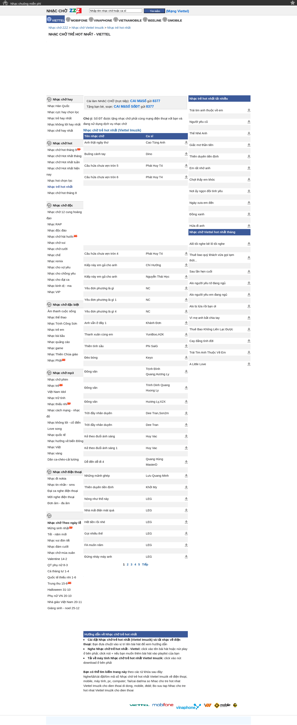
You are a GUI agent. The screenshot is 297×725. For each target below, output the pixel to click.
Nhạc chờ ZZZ (58, 27)
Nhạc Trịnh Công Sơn (62, 288)
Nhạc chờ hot (62, 108)
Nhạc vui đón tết (59, 505)
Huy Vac (151, 401)
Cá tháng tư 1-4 (58, 536)
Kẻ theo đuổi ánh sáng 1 (100, 413)
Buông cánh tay (94, 119)
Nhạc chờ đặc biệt (66, 269)
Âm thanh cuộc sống (62, 276)
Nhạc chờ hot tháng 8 (62, 158)
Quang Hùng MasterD (154, 427)
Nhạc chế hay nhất (60, 95)
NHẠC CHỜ (56, 11)
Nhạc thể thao (57, 282)
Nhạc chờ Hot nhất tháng (65, 121)
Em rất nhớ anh (199, 133)
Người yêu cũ (198, 87)
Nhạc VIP (54, 257)
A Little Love (197, 329)
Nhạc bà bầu (56, 301)
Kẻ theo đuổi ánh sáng (99, 401)
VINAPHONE (103, 20)
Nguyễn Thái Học (157, 241)
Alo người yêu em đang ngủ (208, 259)
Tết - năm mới (57, 499)
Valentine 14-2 (57, 524)
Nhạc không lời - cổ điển (64, 387)
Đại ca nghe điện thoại (63, 456)
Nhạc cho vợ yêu (59, 232)
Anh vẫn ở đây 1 (95, 288)
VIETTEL (58, 20)
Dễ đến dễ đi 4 (94, 427)
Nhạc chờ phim (58, 344)
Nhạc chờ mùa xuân (61, 518)
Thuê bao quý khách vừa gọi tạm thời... (211, 222)
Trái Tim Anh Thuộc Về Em (207, 317)
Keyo (149, 322)
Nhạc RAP (55, 189)
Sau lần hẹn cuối (200, 236)
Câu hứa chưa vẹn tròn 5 (101, 130)
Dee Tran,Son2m (157, 378)
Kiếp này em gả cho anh (100, 230)
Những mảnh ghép (97, 440)
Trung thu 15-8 (58, 548)
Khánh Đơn (153, 288)
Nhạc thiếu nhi (57, 369)
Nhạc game (55, 313)
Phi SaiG (152, 311)
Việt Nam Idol (57, 357)
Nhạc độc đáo (57, 195)
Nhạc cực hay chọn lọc (63, 77)
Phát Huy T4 (154, 130)
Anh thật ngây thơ (96, 107)
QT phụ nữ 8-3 (58, 530)
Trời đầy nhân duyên (98, 378)
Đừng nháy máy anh (98, 521)
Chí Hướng (153, 230)
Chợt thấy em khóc (202, 144)
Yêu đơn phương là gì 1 (100, 265)
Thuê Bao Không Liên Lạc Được (211, 294)
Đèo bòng (90, 322)
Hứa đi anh (197, 191)
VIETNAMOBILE (130, 20)
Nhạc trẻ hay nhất (59, 83)
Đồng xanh (196, 179)
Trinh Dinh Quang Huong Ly (158, 353)
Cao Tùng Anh (155, 107)
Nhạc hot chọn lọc (60, 145)
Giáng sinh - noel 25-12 (63, 573)
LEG (149, 464)
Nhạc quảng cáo (59, 307)
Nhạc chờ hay (63, 64)
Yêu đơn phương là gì (99, 253)
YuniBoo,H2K (155, 299)
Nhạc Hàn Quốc (58, 71)
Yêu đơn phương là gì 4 (100, 276)
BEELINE (154, 20)
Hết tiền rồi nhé (94, 487)
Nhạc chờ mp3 (63, 338)
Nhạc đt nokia (57, 443)
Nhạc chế (54, 220)
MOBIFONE (79, 20)
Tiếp (145, 529)
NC (148, 253)
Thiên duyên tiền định (98, 452)
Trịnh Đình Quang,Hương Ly (157, 336)
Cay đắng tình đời (201, 306)
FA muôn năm (93, 510)
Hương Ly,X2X (156, 366)
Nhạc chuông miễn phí (25, 3)
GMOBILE (175, 20)
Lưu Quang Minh (157, 440)
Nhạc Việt (54, 412)
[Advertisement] (148, 49)
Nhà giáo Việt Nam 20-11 (65, 567)
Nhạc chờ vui (56, 208)
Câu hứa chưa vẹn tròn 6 (101, 142)
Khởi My (151, 452)
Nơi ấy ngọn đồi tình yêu (206, 156)
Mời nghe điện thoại (61, 462)
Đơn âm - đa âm (59, 468)
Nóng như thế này (96, 464)
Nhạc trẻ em (56, 294)
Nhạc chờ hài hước (61, 201)
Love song (55, 394)
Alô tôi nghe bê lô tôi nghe (207, 209)
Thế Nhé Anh (198, 98)
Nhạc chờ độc (63, 170)
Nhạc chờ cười (58, 214)
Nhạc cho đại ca (58, 244)
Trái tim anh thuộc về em (206, 75)
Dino (149, 119)
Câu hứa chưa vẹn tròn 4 (101, 218)
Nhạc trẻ (53, 350)
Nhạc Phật (55, 325)
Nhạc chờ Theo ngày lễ (64, 488)
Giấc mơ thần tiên (201, 110)
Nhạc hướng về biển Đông (65, 406)
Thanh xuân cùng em (98, 299)
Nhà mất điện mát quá (99, 475)
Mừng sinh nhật (58, 493)
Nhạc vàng (55, 418)
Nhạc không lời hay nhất (64, 89)
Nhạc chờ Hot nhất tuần (64, 127)
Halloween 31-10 (59, 554)
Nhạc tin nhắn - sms (61, 449)
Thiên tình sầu (94, 311)
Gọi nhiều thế (93, 498)
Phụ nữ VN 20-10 (59, 561)
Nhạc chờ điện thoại (67, 437)
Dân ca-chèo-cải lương (63, 424)
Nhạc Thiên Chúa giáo (63, 319)
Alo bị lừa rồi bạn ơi (202, 271)
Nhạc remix (55, 226)
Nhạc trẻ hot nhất (118, 27)
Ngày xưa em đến (201, 168)
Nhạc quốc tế (57, 400)
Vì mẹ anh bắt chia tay (204, 283)
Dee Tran (152, 390)
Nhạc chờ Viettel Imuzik (87, 27)
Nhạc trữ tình (56, 363)
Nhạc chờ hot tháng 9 (62, 115)
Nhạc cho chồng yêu (62, 238)
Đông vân (90, 336)
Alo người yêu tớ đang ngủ (207, 248)
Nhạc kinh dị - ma (59, 251)
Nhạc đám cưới (58, 511)
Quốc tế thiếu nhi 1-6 (62, 542)
